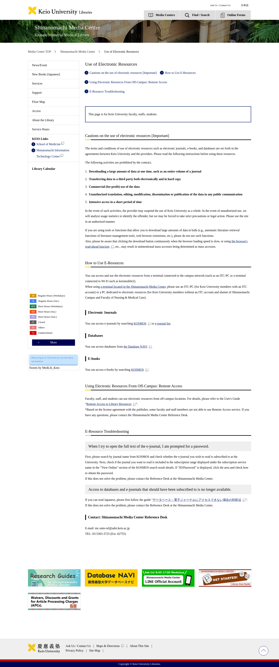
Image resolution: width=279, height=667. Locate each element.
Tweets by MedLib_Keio (44, 367)
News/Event (39, 65)
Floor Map (38, 101)
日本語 (244, 5)
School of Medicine (50, 144)
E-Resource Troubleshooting (107, 91)
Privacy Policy (75, 650)
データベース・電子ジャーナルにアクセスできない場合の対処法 (197, 499)
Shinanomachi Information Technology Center (52, 153)
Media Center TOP (39, 51)
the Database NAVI (135, 346)
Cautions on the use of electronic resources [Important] (123, 72)
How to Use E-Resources (180, 72)
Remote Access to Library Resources (108, 404)
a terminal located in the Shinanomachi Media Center (133, 286)
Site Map (94, 650)
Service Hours (40, 129)
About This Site (139, 646)
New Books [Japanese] (46, 74)
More (53, 342)
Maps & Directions (108, 646)
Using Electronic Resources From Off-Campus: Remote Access (128, 82)
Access (36, 111)
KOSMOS (140, 323)
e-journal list (162, 323)
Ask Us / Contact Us (220, 5)
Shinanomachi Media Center (67, 30)
